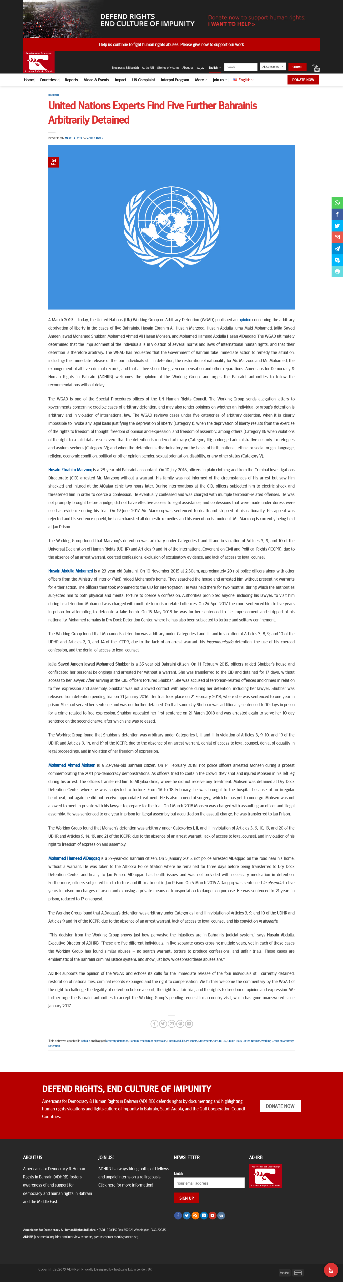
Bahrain (53, 95)
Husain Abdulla (176, 1041)
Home (29, 80)
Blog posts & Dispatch (125, 67)
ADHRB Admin (95, 138)
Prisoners (191, 1041)
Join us (220, 80)
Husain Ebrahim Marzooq (70, 469)
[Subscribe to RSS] (195, 1216)
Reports (71, 80)
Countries (49, 80)
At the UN (148, 67)
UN (224, 1041)
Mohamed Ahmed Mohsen (71, 765)
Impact (120, 80)
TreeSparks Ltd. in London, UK (132, 1269)
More (201, 80)
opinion (245, 319)
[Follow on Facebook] (178, 1216)
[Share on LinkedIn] (189, 1024)
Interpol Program (175, 80)
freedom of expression (153, 1041)
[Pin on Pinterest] (180, 1024)
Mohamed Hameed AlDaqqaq (74, 858)
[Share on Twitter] (163, 1024)
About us (187, 67)
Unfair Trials (234, 1041)
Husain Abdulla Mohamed (70, 570)
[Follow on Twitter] (187, 1216)
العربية (201, 67)
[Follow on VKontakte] (221, 1216)
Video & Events (96, 80)
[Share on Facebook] (154, 1024)
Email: (178, 1173)
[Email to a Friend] (172, 1024)
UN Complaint (143, 80)
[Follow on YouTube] (213, 1216)
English (215, 67)
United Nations (251, 1041)
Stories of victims (168, 67)
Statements (205, 1041)
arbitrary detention (117, 1041)
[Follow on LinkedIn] (204, 1216)
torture (217, 1041)
